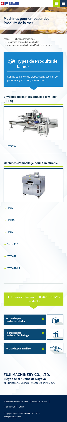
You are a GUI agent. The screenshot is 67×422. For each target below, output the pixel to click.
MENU (63, 3)
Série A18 (12, 244)
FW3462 (11, 145)
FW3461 (11, 256)
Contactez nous (56, 3)
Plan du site (9, 407)
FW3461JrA (13, 268)
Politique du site (39, 401)
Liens (21, 407)
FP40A (11, 220)
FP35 (10, 208)
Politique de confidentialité (16, 401)
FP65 (10, 232)
